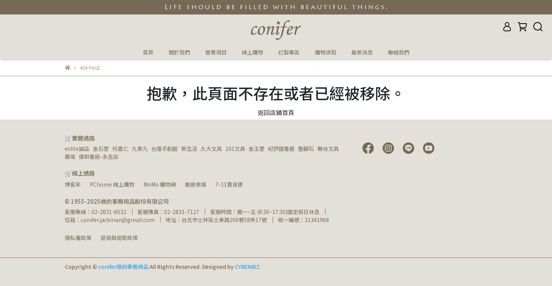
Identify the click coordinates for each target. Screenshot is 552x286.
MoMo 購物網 (160, 184)
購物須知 (325, 52)
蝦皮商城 (195, 184)
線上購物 (252, 52)
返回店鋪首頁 (276, 112)
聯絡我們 (398, 52)
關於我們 (179, 52)
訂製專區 (289, 52)
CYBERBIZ (247, 266)
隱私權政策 (78, 237)
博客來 (73, 184)
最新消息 (362, 52)
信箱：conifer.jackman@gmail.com (110, 220)
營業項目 (216, 52)
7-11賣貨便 (229, 184)
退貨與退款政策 (119, 237)
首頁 (148, 52)
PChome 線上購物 (112, 184)
